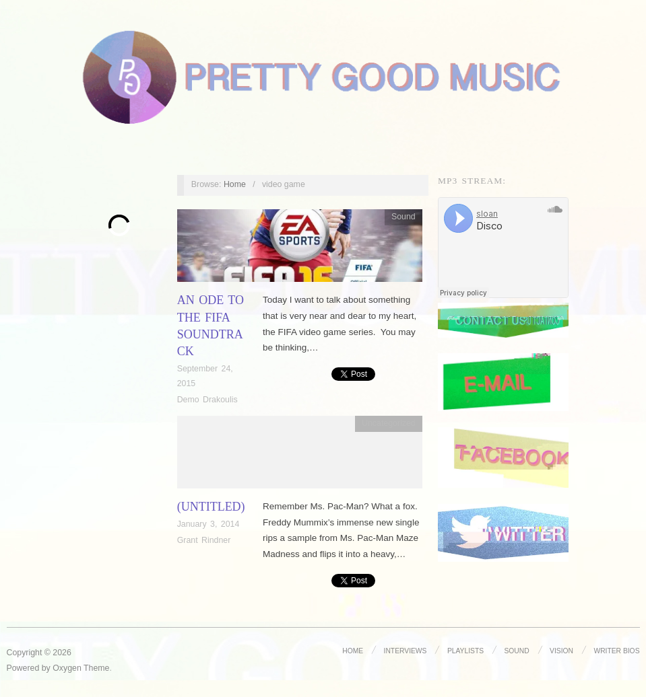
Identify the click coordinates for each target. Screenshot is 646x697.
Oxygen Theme (81, 668)
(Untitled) (211, 506)
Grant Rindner (204, 540)
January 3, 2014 (208, 524)
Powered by (30, 668)
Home (235, 184)
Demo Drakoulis (207, 399)
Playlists (465, 651)
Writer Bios (616, 651)
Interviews (405, 651)
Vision (561, 651)
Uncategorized (389, 423)
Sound (403, 216)
